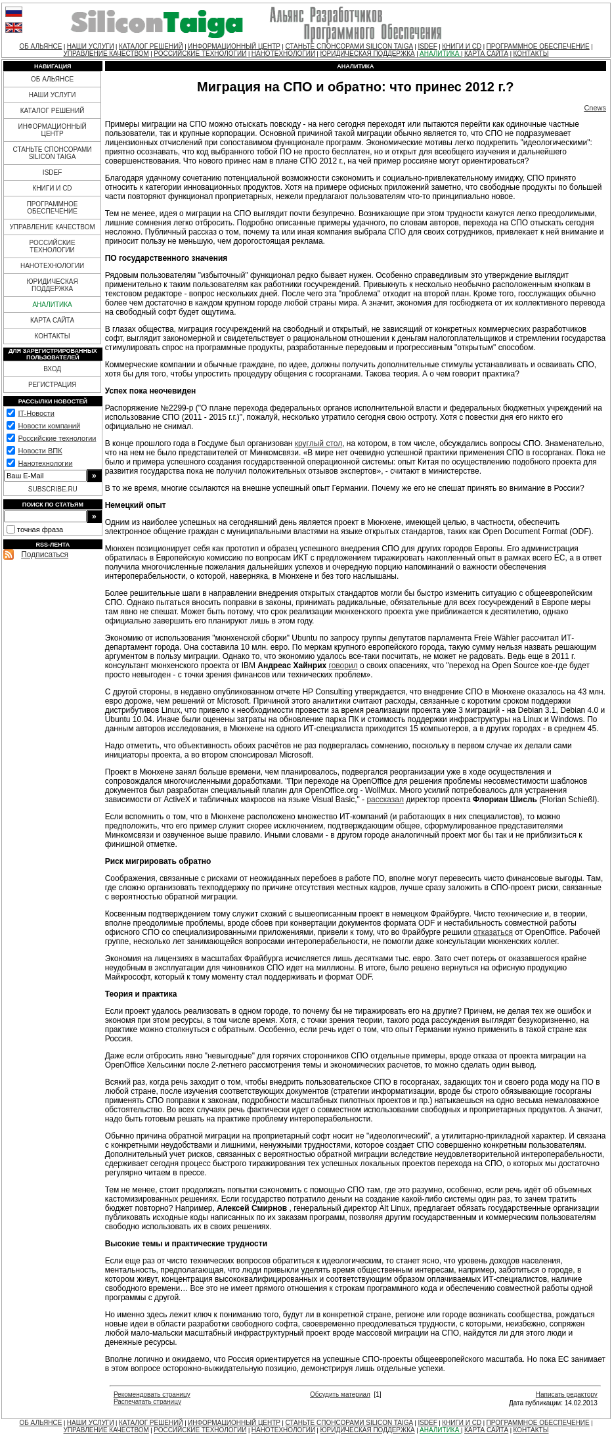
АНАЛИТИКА (440, 53)
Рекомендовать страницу (152, 1394)
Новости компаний (49, 426)
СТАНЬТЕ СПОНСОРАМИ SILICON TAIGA (349, 46)
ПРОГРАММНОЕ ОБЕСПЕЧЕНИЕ (538, 46)
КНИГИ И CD (461, 46)
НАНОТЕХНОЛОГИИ (283, 53)
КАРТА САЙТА (486, 53)
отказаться (493, 932)
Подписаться (44, 554)
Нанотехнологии (45, 463)
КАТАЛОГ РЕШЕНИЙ (151, 46)
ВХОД (52, 369)
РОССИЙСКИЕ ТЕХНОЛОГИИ (200, 53)
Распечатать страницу (147, 1401)
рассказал (385, 799)
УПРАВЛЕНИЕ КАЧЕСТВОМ (105, 53)
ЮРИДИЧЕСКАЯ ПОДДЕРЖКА (367, 53)
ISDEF (427, 46)
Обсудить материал (340, 1394)
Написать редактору (567, 1394)
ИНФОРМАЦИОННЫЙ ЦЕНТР (234, 46)
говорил (343, 665)
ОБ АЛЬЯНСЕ (40, 46)
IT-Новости (36, 413)
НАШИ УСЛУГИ (90, 46)
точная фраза (40, 529)
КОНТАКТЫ (531, 53)
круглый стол (318, 443)
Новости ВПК (40, 451)
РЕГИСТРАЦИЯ (52, 384)
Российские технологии (57, 438)
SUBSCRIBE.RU (52, 489)
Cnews (595, 108)
